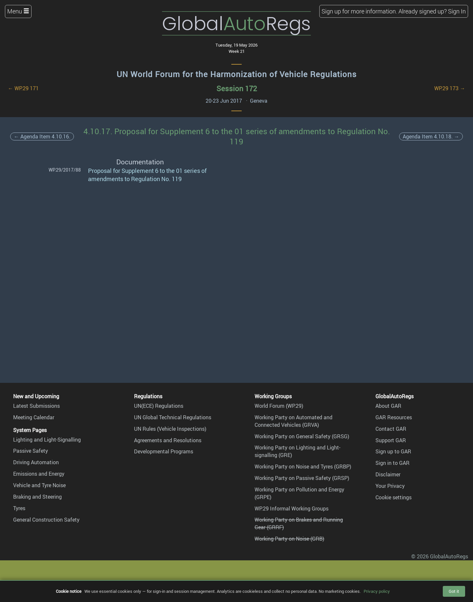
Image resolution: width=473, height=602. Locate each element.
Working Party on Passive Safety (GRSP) (302, 478)
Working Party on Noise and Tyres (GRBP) (303, 466)
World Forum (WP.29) (279, 405)
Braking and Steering (37, 496)
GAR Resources (393, 417)
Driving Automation (36, 462)
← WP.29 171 (23, 88)
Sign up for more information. (359, 11)
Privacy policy (377, 591)
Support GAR (390, 440)
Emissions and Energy (38, 473)
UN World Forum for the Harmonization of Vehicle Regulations (237, 74)
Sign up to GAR (393, 451)
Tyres (19, 508)
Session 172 (236, 88)
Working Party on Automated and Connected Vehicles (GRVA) (293, 421)
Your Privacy (390, 485)
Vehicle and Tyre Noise (39, 485)
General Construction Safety (46, 519)
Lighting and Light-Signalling (47, 439)
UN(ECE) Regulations (158, 405)
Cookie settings (393, 497)
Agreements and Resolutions (167, 440)
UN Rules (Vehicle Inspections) (170, 428)
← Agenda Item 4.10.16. (42, 136)
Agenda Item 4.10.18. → (431, 136)
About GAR (388, 405)
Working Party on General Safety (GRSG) (302, 436)
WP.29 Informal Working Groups (291, 508)
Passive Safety (30, 450)
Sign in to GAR (392, 463)
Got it (454, 591)
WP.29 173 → (449, 88)
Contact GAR (390, 428)
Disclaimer (387, 474)
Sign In (457, 11)
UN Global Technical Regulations (172, 417)
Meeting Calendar (33, 417)
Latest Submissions (36, 405)
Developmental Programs (163, 451)
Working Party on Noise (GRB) (289, 538)
